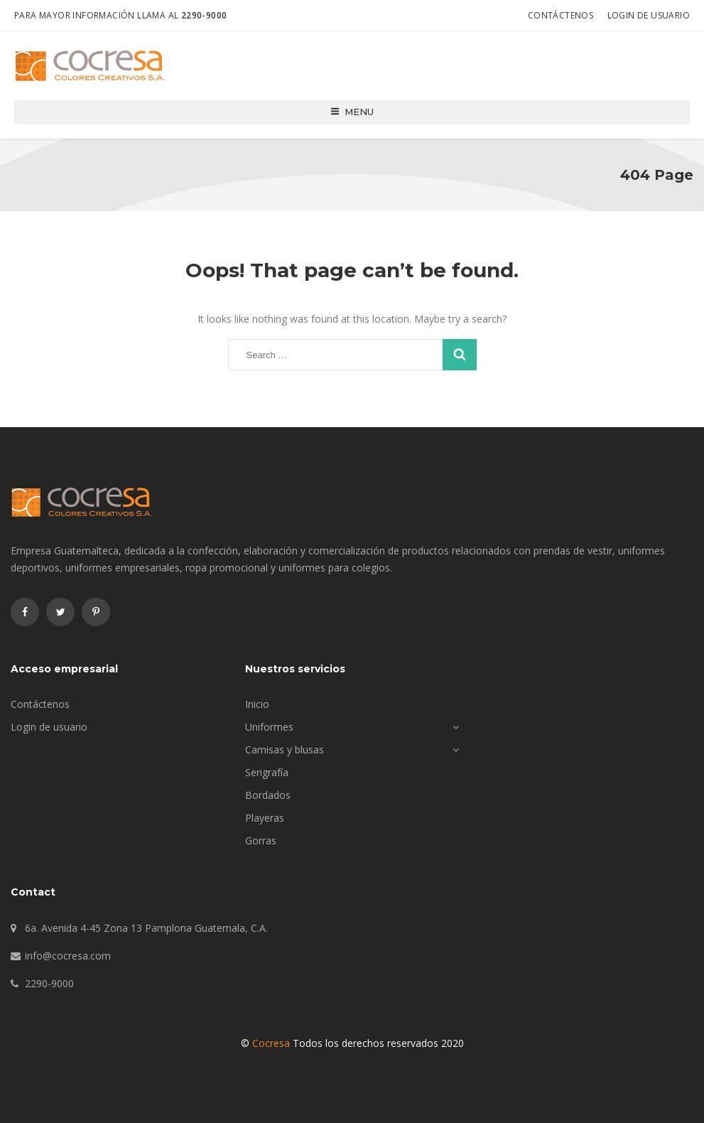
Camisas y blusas (284, 749)
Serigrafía (266, 772)
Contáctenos (560, 15)
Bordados (268, 795)
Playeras (264, 817)
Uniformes (269, 727)
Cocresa (271, 1043)
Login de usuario (648, 15)
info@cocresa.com (68, 955)
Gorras (260, 840)
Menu (352, 111)
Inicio (257, 704)
